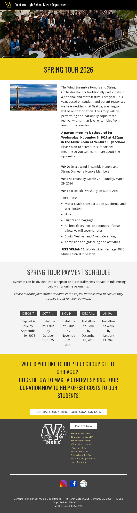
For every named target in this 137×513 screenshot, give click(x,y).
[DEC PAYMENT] (88, 313)
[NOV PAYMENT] (68, 313)
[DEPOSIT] (28, 313)
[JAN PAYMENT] (108, 313)
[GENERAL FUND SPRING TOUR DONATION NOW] (68, 411)
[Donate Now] (83, 426)
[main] (68, 69)
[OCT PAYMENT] (48, 313)
